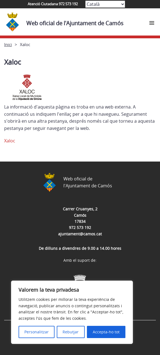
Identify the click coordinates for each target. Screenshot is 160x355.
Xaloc (9, 141)
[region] (72, 312)
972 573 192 (80, 227)
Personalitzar (36, 331)
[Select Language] (105, 4)
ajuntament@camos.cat (80, 233)
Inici (8, 44)
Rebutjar (71, 331)
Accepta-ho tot (106, 331)
